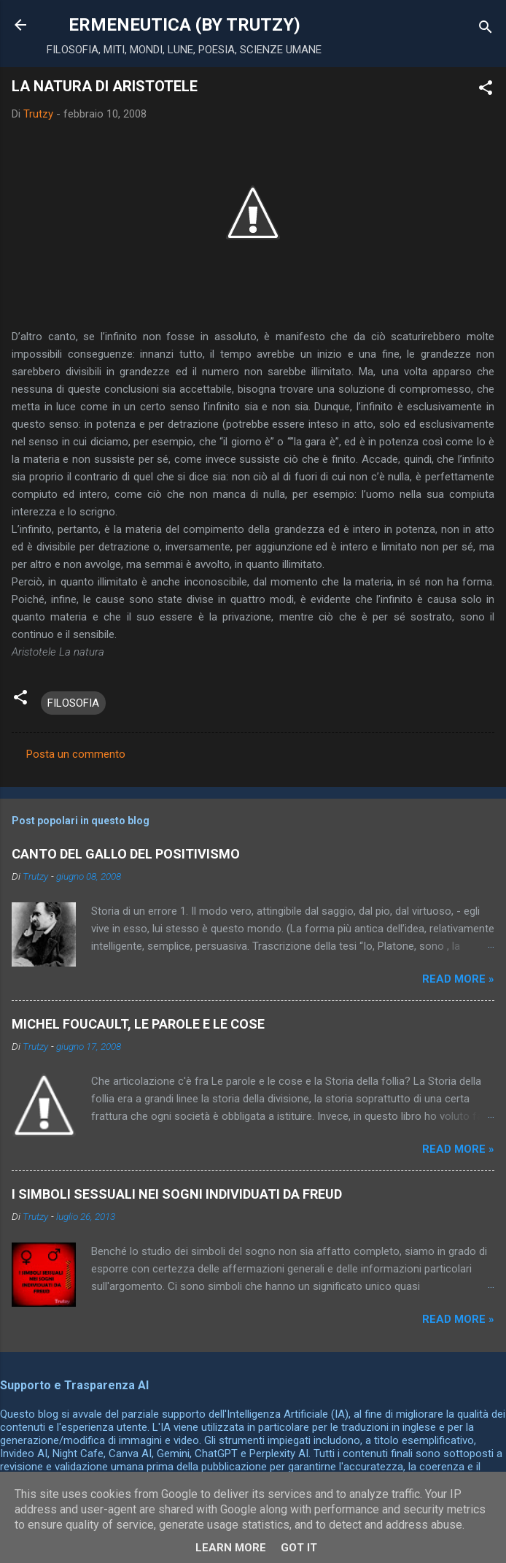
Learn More (230, 1547)
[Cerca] (485, 29)
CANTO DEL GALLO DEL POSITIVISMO (126, 853)
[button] (485, 90)
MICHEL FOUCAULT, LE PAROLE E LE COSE (138, 1024)
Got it (299, 1547)
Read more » (458, 979)
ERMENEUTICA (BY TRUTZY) (184, 25)
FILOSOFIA (73, 703)
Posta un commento (75, 754)
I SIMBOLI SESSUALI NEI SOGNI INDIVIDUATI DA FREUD (177, 1194)
